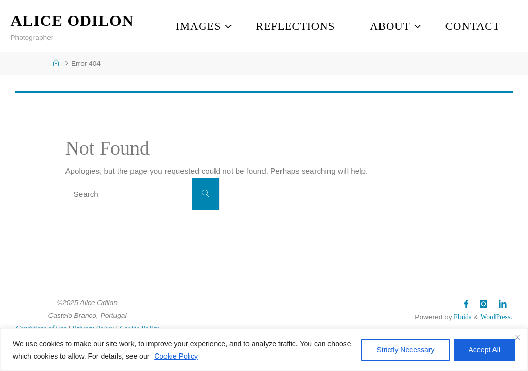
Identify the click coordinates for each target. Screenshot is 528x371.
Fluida (461, 317)
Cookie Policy (176, 356)
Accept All (484, 350)
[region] (264, 349)
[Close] (517, 337)
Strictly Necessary (405, 350)
